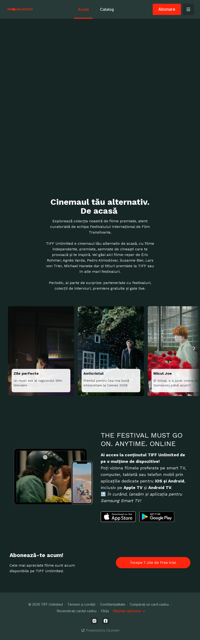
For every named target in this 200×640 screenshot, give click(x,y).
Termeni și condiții (81, 604)
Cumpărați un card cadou (149, 604)
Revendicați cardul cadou (77, 611)
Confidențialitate (112, 604)
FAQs (105, 611)
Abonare (166, 9)
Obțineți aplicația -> (129, 611)
